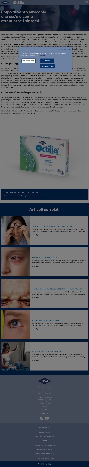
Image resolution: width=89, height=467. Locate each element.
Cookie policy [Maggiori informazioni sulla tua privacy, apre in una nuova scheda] (42, 55)
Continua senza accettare (63, 49)
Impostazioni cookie (28, 60)
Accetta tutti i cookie (47, 66)
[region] (45, 59)
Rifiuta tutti (47, 60)
